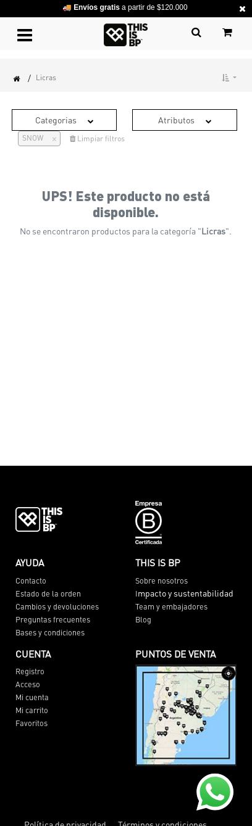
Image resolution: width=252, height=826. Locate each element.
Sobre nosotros (161, 580)
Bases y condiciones (50, 632)
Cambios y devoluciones (57, 606)
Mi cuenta (32, 697)
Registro (29, 671)
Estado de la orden (48, 593)
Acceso (27, 684)
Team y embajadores (171, 606)
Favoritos (31, 723)
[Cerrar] (49, 138)
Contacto (30, 580)
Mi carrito (31, 710)
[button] (229, 77)
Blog (143, 619)
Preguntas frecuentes (52, 619)
